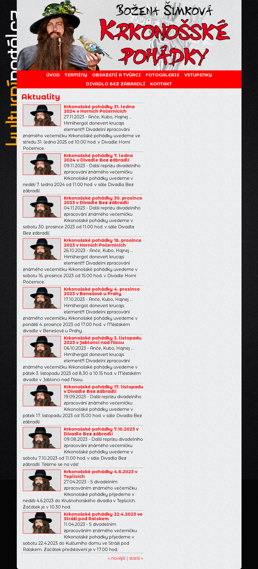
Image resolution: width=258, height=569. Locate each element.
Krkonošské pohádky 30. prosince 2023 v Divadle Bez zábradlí (103, 200)
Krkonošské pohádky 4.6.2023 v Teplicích (100, 474)
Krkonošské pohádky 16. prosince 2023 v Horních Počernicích (102, 242)
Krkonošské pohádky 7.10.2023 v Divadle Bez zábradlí (101, 431)
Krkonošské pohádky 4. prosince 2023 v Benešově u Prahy (102, 291)
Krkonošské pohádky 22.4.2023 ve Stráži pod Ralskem (103, 516)
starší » (136, 558)
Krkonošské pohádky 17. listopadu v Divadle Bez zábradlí (103, 389)
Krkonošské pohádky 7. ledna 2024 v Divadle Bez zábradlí (98, 158)
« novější (116, 558)
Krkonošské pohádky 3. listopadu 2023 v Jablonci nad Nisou (102, 340)
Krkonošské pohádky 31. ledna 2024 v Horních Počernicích (99, 109)
